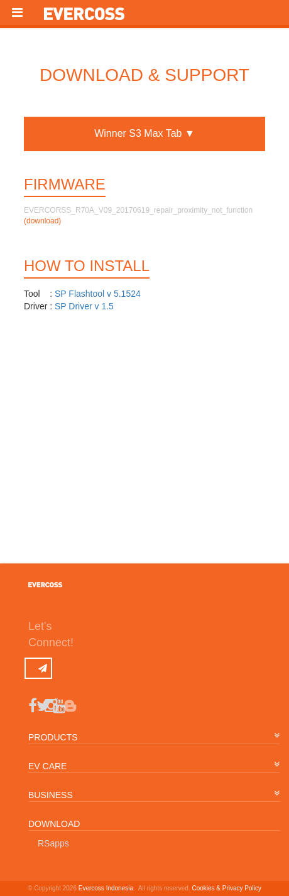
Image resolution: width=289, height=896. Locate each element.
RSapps (53, 843)
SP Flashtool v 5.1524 (98, 294)
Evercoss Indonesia (106, 888)
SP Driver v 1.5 (84, 306)
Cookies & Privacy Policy (226, 888)
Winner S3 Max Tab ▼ (144, 133)
